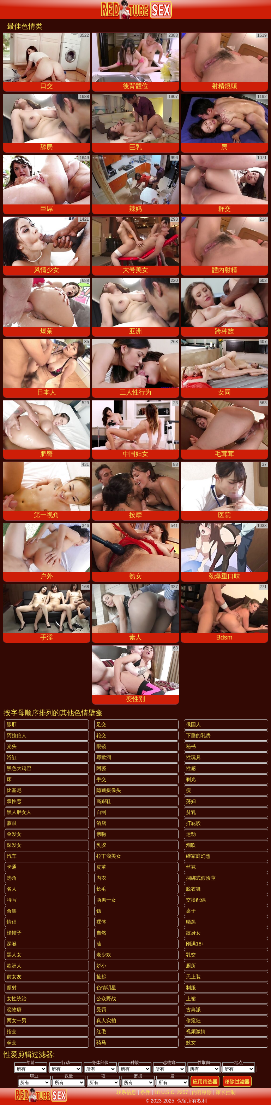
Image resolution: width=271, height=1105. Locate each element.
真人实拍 (106, 1020)
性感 (191, 768)
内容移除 (202, 1092)
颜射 (12, 987)
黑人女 (14, 955)
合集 (12, 911)
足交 (101, 724)
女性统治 (16, 998)
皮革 (101, 867)
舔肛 (12, 724)
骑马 (101, 1042)
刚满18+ (195, 944)
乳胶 (101, 845)
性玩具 (193, 757)
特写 (12, 900)
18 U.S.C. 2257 (171, 1092)
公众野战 (106, 998)
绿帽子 (14, 933)
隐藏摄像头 (108, 790)
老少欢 (103, 955)
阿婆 (101, 768)
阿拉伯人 (16, 735)
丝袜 (191, 867)
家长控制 (226, 1092)
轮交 (101, 735)
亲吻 (101, 834)
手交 (101, 779)
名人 (12, 889)
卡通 (12, 867)
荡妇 (191, 801)
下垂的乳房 (198, 735)
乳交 (191, 955)
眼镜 (101, 746)
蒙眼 (12, 823)
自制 (101, 812)
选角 (12, 878)
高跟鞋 (103, 801)
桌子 (191, 911)
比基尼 (14, 790)
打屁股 (193, 823)
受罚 (101, 1009)
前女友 (14, 976)
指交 (12, 1031)
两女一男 (16, 1020)
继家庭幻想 (198, 856)
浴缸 (12, 757)
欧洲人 (14, 965)
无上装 (193, 976)
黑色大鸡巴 (19, 768)
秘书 (191, 746)
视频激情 (196, 1031)
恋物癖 (14, 1009)
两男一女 (106, 900)
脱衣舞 (193, 889)
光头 (12, 746)
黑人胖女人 (19, 812)
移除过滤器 (237, 1081)
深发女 (14, 845)
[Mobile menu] (6, 9)
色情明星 (106, 987)
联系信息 (126, 1092)
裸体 (101, 922)
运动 (191, 834)
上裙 (191, 998)
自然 (101, 933)
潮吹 (191, 845)
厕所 (191, 965)
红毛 (101, 1031)
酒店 (101, 823)
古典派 (193, 1009)
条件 (145, 1092)
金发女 (14, 834)
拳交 (12, 1042)
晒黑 (191, 922)
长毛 (101, 889)
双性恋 (14, 801)
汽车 (12, 856)
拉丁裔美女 (108, 856)
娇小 (101, 965)
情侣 (12, 922)
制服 (191, 987)
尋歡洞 (103, 757)
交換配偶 (196, 900)
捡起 (101, 976)
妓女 (191, 1042)
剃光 (191, 779)
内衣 (101, 878)
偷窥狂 (193, 1020)
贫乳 (191, 812)
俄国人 (193, 724)
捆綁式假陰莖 (201, 878)
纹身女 (193, 933)
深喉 (12, 944)
